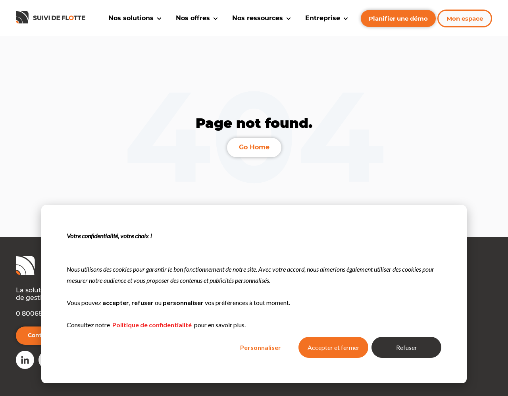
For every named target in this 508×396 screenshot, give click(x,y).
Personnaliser (260, 347)
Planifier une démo (398, 18)
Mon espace (464, 18)
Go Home (254, 147)
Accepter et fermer (334, 347)
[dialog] (254, 294)
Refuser (406, 347)
